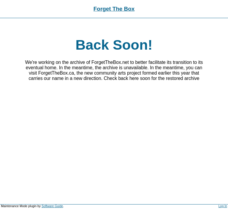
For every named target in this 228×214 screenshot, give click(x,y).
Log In (222, 206)
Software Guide (52, 206)
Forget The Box (114, 9)
